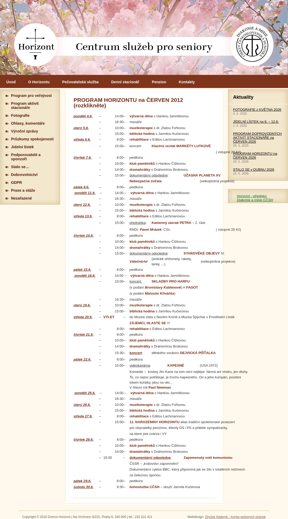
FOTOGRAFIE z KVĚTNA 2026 (257, 110)
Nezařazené (21, 198)
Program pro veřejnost (31, 95)
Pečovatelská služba (80, 82)
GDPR (16, 182)
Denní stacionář (125, 82)
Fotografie (20, 115)
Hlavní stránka (144, 37)
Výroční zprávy (24, 131)
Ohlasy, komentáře (28, 123)
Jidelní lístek (22, 147)
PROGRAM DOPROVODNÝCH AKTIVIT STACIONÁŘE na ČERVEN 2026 (257, 137)
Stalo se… (20, 167)
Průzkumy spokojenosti (32, 139)
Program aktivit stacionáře (25, 105)
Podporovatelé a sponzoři (26, 157)
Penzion (159, 82)
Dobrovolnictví (24, 175)
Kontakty (187, 82)
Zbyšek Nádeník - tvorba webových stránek (235, 517)
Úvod (11, 82)
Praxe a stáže (23, 190)
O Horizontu (39, 82)
